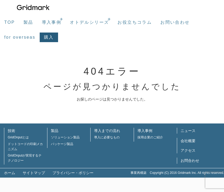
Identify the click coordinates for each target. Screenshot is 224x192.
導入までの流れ (107, 131)
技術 (11, 131)
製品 (28, 22)
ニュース (188, 131)
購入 (49, 37)
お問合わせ (190, 160)
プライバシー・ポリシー (72, 173)
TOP (9, 22)
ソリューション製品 (65, 137)
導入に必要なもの (107, 137)
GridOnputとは (18, 137)
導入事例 (52, 22)
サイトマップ (34, 173)
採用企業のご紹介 (150, 137)
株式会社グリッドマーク (33, 7)
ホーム (9, 173)
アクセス (188, 150)
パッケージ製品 (62, 144)
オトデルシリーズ (89, 22)
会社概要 (188, 141)
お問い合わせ (175, 22)
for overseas (19, 37)
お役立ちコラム (134, 22)
